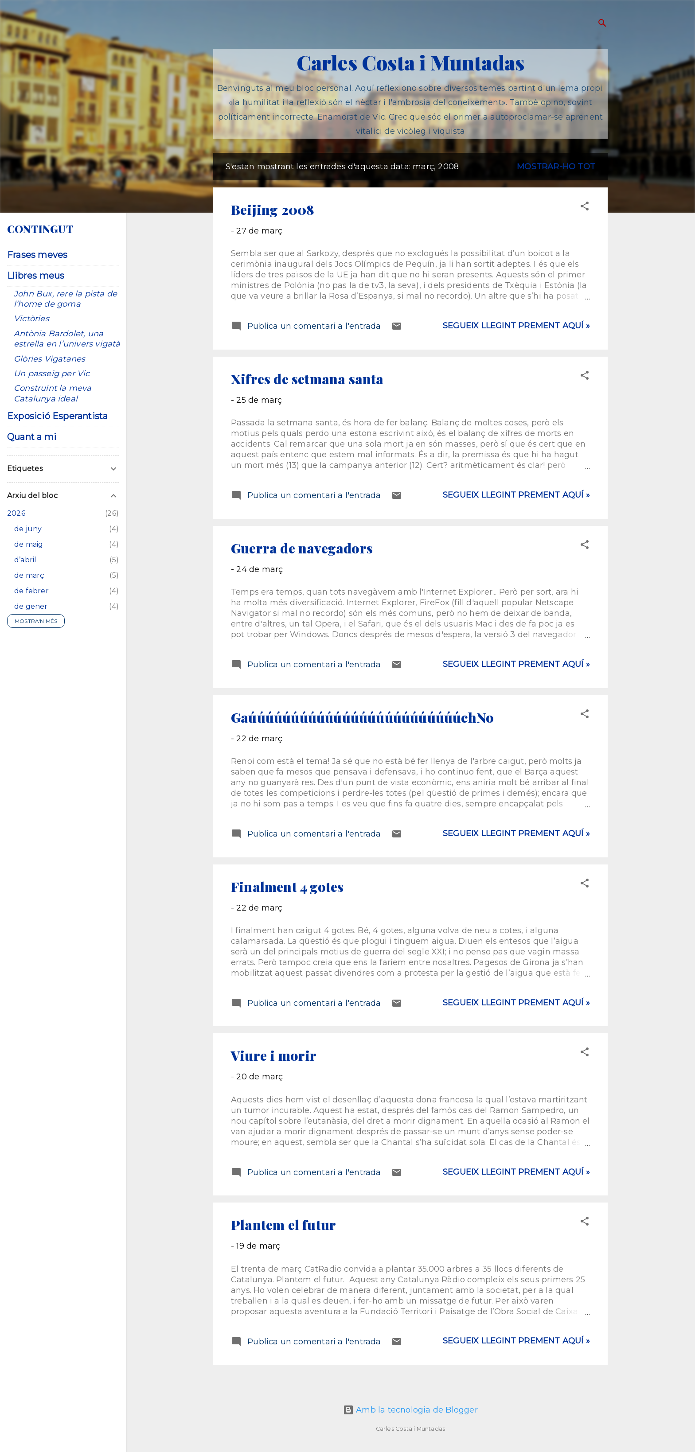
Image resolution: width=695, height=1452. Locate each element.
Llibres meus (35, 275)
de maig (28, 544)
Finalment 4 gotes (287, 886)
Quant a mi (31, 437)
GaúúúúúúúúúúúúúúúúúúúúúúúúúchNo (362, 717)
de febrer (31, 591)
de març (29, 575)
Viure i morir (274, 1055)
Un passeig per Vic (52, 373)
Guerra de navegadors (302, 548)
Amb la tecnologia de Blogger (410, 1410)
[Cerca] (602, 24)
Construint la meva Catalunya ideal (53, 393)
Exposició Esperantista (57, 416)
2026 (16, 513)
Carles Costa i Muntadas (411, 62)
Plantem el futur (283, 1225)
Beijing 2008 (272, 209)
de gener (31, 606)
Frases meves (37, 254)
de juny (28, 529)
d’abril (25, 560)
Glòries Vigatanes (49, 359)
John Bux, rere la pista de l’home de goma (65, 299)
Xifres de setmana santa (307, 379)
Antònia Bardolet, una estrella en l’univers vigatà (67, 339)
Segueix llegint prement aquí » (516, 326)
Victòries (31, 318)
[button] (584, 207)
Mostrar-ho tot (556, 166)
